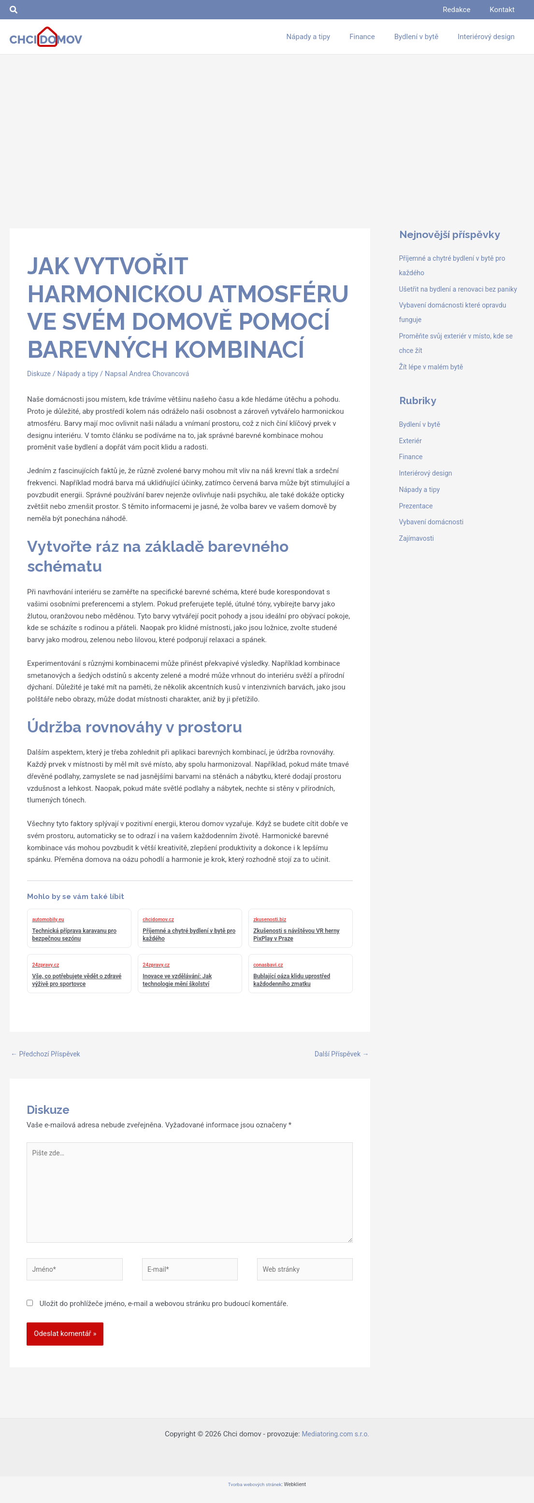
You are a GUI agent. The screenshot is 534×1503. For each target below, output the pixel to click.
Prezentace (417, 520)
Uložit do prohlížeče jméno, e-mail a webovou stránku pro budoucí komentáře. (164, 1313)
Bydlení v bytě (421, 439)
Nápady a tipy (81, 373)
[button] (14, 10)
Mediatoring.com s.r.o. (335, 1443)
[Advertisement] (267, 127)
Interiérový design (427, 487)
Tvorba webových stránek (254, 1494)
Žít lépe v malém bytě (433, 381)
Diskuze (39, 373)
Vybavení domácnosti (433, 536)
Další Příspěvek (340, 1054)
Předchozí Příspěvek (48, 1054)
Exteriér (411, 455)
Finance (411, 471)
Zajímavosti (418, 552)
